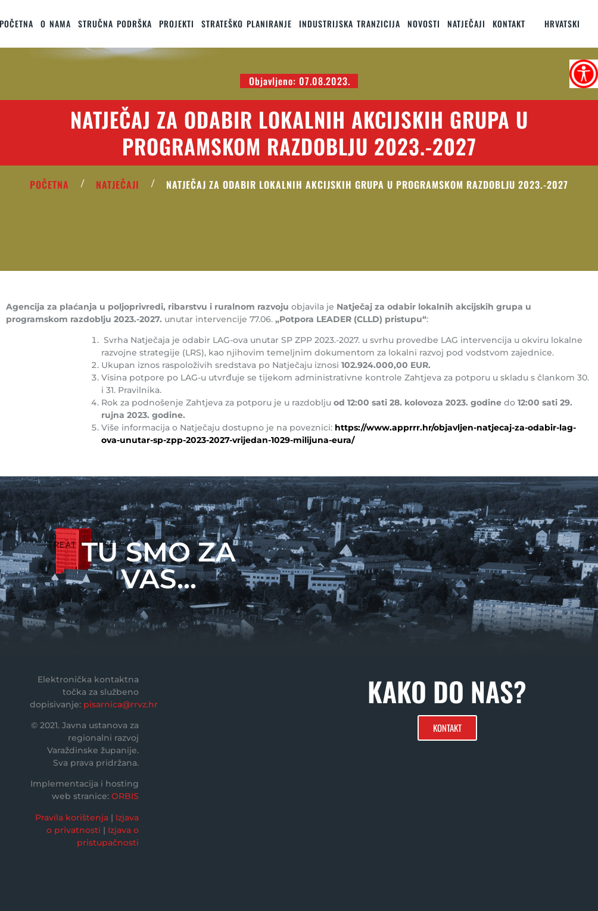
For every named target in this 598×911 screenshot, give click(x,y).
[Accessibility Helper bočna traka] (583, 74)
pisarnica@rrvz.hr (120, 704)
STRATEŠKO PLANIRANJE (246, 23)
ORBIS (125, 796)
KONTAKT (509, 23)
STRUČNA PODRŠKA (115, 23)
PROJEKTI (176, 23)
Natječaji (466, 23)
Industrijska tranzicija (349, 23)
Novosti (423, 23)
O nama (56, 23)
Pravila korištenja (71, 817)
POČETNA (49, 184)
